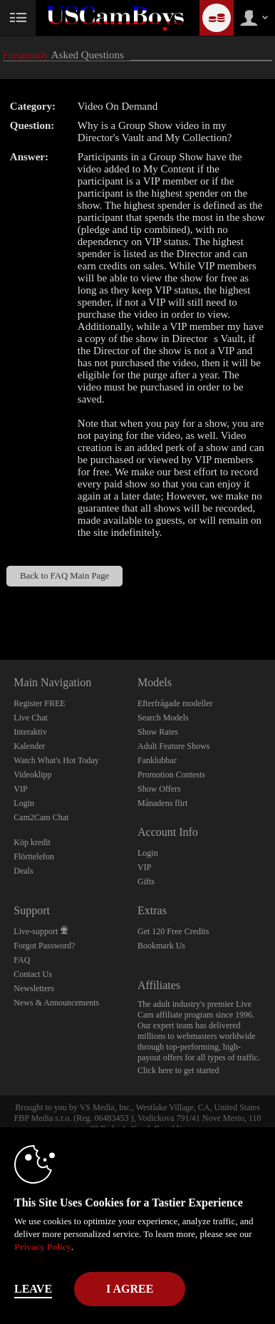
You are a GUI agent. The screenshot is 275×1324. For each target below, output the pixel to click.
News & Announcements (56, 1003)
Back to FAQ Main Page (64, 576)
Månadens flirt (162, 803)
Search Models (163, 718)
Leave (33, 1289)
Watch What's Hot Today (56, 760)
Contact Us (33, 974)
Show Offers (159, 789)
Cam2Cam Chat (41, 817)
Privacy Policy (42, 1246)
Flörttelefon (34, 857)
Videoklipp (32, 775)
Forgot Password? (44, 946)
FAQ (22, 960)
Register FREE (39, 703)
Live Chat (31, 718)
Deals (23, 871)
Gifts (146, 881)
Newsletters (34, 988)
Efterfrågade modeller (175, 703)
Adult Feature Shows (173, 746)
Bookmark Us (161, 946)
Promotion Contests (171, 775)
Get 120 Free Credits (173, 931)
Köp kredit (32, 842)
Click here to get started (178, 1070)
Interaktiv (30, 732)
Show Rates (158, 732)
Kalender (29, 746)
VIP (20, 789)
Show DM (0, 606)
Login (24, 803)
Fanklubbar (157, 760)
